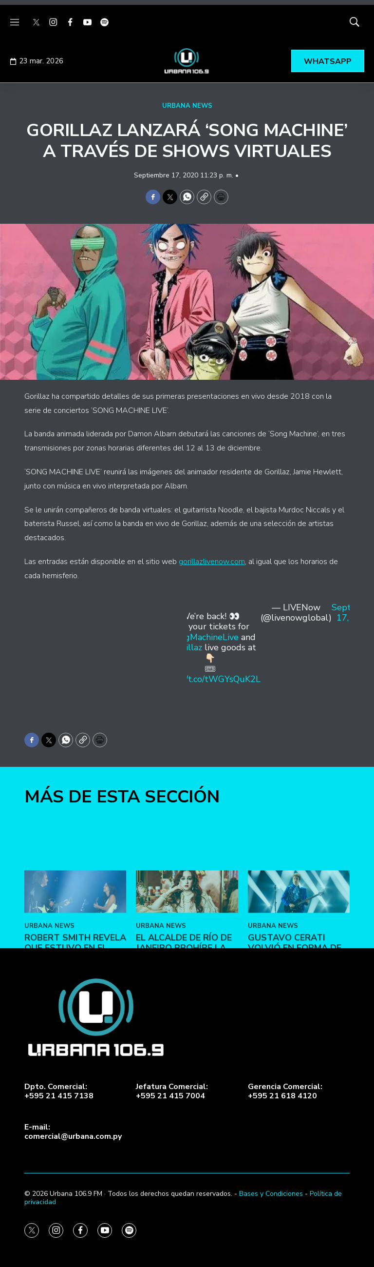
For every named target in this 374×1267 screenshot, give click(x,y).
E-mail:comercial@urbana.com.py (73, 1132)
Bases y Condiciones (271, 1193)
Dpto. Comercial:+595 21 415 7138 (59, 1091)
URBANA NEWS (187, 105)
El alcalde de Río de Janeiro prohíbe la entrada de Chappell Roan (184, 1007)
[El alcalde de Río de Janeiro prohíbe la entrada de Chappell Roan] (187, 945)
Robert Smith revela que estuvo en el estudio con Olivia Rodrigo (75, 1007)
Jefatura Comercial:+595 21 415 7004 (172, 1091)
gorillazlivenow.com (212, 561)
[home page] (187, 61)
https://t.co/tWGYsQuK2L (210, 679)
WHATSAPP (328, 61)
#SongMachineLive (201, 637)
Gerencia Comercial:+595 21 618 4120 (285, 1091)
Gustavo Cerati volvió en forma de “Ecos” (294, 1001)
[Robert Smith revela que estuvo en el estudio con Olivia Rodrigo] (75, 945)
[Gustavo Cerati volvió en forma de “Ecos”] (299, 945)
